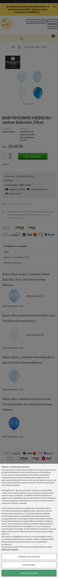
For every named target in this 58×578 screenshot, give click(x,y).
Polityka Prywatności (10, 549)
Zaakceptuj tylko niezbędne (29, 557)
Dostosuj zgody (29, 565)
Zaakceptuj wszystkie (29, 573)
